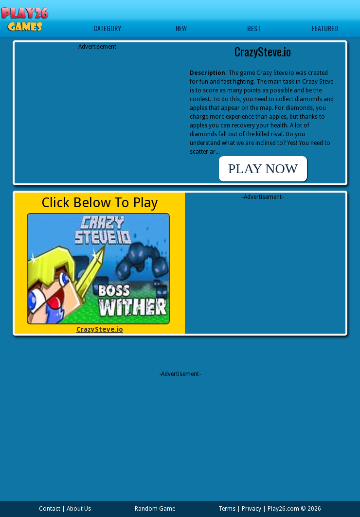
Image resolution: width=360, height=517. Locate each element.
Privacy (251, 508)
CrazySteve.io (99, 329)
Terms (226, 508)
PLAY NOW (263, 168)
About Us (79, 508)
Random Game (155, 508)
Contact (49, 508)
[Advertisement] (97, 112)
